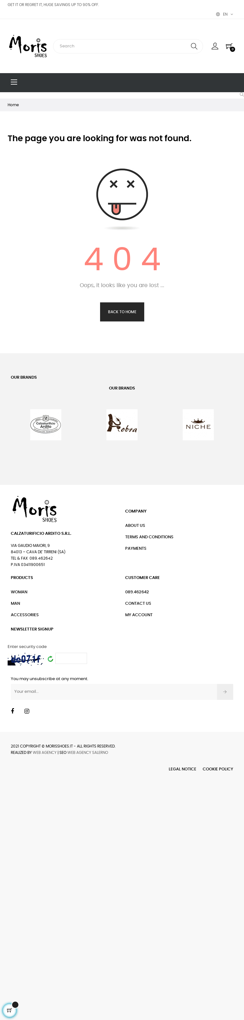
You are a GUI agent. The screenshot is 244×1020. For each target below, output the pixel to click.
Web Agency (45, 753)
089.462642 (137, 592)
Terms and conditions (149, 537)
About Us (135, 526)
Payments (135, 549)
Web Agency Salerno (87, 753)
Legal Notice (182, 769)
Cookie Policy (218, 769)
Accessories (25, 615)
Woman (19, 592)
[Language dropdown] (224, 14)
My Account (138, 615)
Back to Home (122, 312)
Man (15, 604)
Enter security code (27, 647)
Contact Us (138, 604)
